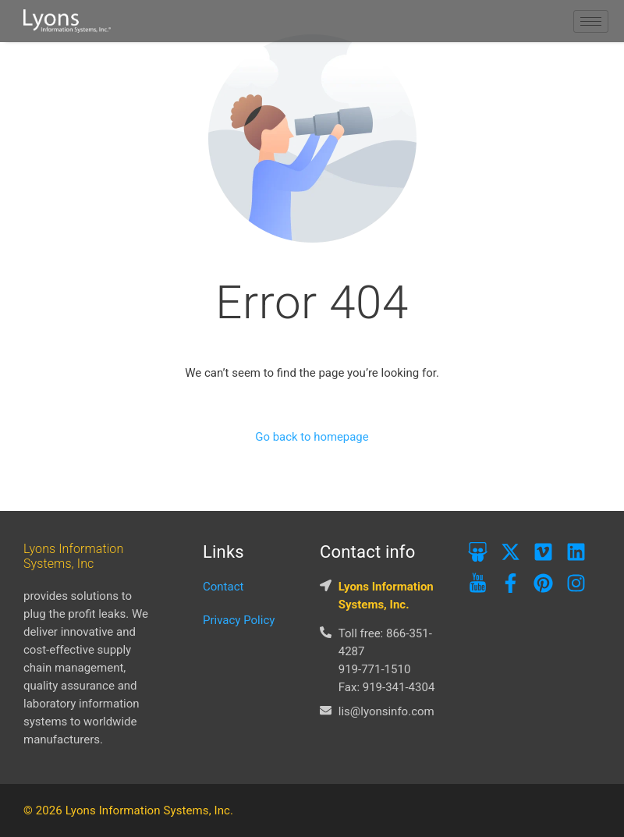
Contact (223, 587)
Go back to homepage (312, 438)
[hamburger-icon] (590, 21)
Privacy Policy (239, 620)
